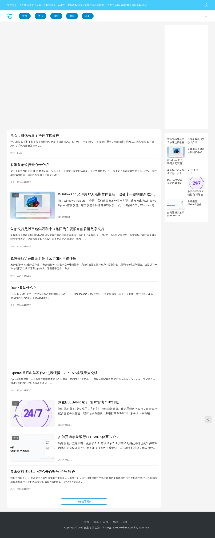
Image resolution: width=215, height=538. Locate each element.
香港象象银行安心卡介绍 (29, 165)
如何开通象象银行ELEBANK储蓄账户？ (88, 437)
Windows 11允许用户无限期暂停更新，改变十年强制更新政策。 (107, 194)
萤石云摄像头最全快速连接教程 (34, 135)
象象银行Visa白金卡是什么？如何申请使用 (43, 258)
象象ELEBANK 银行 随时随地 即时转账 (88, 402)
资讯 (40, 16)
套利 (87, 16)
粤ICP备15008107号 (113, 527)
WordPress (145, 527)
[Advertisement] (84, 49)
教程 (72, 16)
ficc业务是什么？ (23, 288)
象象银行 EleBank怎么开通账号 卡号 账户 (42, 472)
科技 (56, 16)
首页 (24, 16)
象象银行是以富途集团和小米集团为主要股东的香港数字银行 (57, 229)
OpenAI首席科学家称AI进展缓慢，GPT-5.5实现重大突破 (54, 373)
